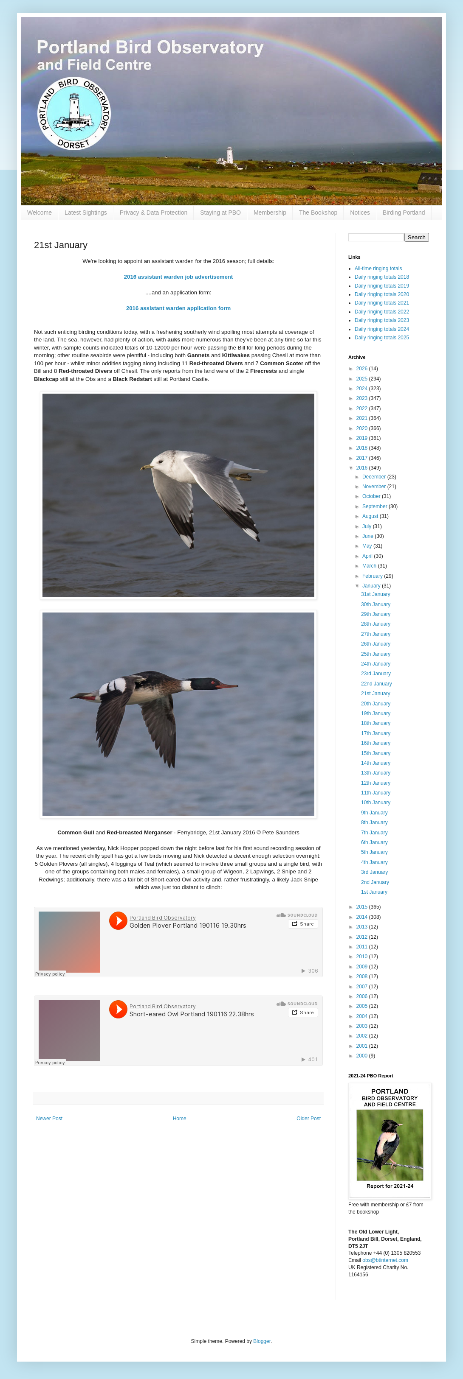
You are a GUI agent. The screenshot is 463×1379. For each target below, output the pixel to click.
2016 (362, 468)
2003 (362, 1026)
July (367, 526)
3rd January (374, 872)
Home (179, 1119)
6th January (374, 842)
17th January (375, 733)
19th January (375, 713)
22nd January (376, 684)
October (372, 496)
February (373, 576)
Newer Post (49, 1119)
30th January (375, 604)
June (368, 536)
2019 (362, 438)
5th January (374, 852)
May (367, 546)
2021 (362, 418)
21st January (375, 693)
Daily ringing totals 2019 (382, 286)
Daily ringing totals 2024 (382, 329)
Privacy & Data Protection (154, 212)
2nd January (375, 882)
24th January (375, 664)
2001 (362, 1046)
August (371, 516)
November (374, 487)
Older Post (308, 1119)
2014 (362, 917)
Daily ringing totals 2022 (382, 312)
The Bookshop (318, 212)
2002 (362, 1036)
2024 (362, 389)
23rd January (376, 674)
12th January (375, 783)
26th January (375, 644)
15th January (375, 753)
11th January (375, 793)
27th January (375, 634)
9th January (374, 813)
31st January (375, 594)
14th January (375, 763)
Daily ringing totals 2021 (382, 303)
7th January (374, 833)
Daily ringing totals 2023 (382, 320)
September (375, 506)
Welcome (39, 212)
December (374, 477)
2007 (362, 987)
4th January (374, 862)
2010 (362, 956)
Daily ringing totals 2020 (382, 294)
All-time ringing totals (378, 268)
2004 (362, 1016)
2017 (362, 458)
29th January (375, 614)
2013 (362, 927)
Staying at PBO (220, 212)
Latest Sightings (86, 212)
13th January (375, 773)
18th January (375, 723)
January (372, 586)
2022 (362, 408)
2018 (362, 448)
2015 (362, 907)
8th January (374, 822)
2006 (362, 996)
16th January (375, 743)
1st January (374, 892)
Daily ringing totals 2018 (382, 277)
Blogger (262, 1341)
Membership (270, 212)
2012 (362, 937)
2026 (362, 369)
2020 (362, 428)
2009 (362, 967)
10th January (375, 803)
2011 (362, 947)
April (368, 556)
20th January (375, 704)
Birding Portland (404, 212)
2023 (362, 398)
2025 (362, 379)
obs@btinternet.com (385, 1260)
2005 (362, 1006)
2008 (362, 976)
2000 (362, 1056)
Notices (360, 212)
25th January (375, 654)
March (370, 566)
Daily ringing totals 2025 (382, 338)
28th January (375, 624)
